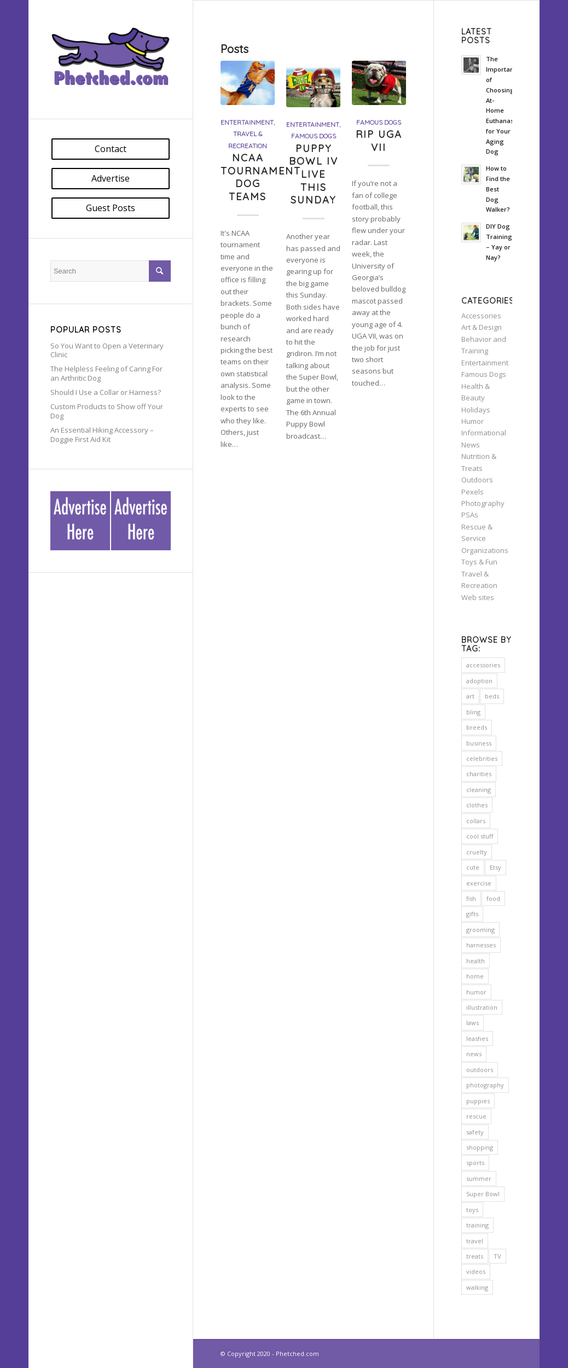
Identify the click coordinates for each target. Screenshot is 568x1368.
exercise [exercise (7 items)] (478, 883)
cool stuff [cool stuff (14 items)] (479, 836)
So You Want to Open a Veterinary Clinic (107, 350)
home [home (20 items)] (475, 976)
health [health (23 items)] (475, 961)
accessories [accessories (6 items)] (483, 665)
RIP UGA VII (379, 141)
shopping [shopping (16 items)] (479, 1147)
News (470, 445)
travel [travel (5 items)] (474, 1241)
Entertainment (247, 122)
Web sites (477, 597)
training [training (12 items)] (477, 1225)
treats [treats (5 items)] (474, 1256)
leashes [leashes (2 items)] (477, 1038)
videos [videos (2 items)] (475, 1271)
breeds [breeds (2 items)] (476, 727)
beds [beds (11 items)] (492, 696)
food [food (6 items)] (493, 898)
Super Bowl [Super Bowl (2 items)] (483, 1194)
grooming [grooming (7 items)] (480, 929)
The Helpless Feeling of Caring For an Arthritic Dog (106, 373)
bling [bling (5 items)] (473, 712)
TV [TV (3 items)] (497, 1256)
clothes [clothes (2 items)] (477, 805)
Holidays (475, 410)
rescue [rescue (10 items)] (476, 1116)
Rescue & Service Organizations (484, 538)
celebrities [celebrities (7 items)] (481, 758)
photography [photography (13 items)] (485, 1085)
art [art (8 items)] (470, 696)
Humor (472, 421)
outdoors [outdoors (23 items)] (479, 1070)
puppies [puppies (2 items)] (478, 1101)
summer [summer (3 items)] (478, 1178)
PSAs (469, 515)
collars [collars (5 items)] (475, 821)
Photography (483, 503)
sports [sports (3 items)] (475, 1163)
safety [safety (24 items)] (475, 1132)
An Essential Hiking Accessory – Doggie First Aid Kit (102, 434)
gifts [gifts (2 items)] (472, 914)
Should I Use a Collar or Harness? (105, 392)
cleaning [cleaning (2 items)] (478, 789)
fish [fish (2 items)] (471, 898)
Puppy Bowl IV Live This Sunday (313, 174)
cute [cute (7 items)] (472, 867)
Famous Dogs (313, 136)
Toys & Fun (479, 562)
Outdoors (477, 480)
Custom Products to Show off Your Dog (106, 411)
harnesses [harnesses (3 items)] (481, 945)
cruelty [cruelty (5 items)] (476, 852)
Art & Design (481, 327)
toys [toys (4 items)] (472, 1210)
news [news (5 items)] (474, 1054)
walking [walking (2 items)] (477, 1287)
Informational (483, 433)
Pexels (472, 492)
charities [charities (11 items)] (478, 774)
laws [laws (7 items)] (472, 1022)
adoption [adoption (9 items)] (479, 681)
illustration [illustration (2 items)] (481, 1007)
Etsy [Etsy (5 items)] (495, 867)
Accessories (481, 316)
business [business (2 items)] (478, 743)
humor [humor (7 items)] (476, 992)
